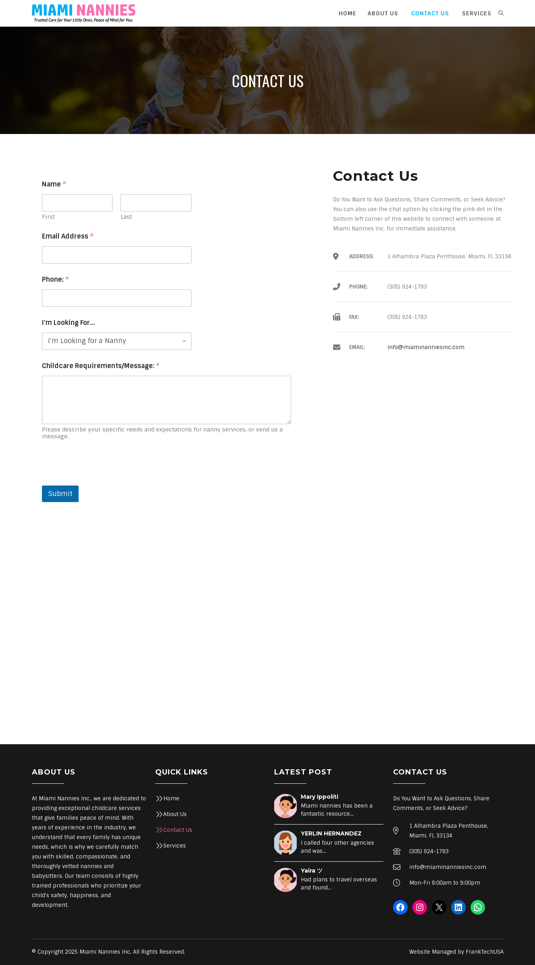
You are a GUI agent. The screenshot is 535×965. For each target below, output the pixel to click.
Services (174, 845)
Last (126, 217)
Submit (60, 493)
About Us (175, 814)
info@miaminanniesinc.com (425, 347)
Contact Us (177, 830)
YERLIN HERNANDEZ (331, 833)
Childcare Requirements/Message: (101, 366)
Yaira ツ (312, 870)
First (48, 217)
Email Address (68, 236)
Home (171, 798)
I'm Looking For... (68, 323)
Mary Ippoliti (319, 796)
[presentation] (103, 480)
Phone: (55, 279)
